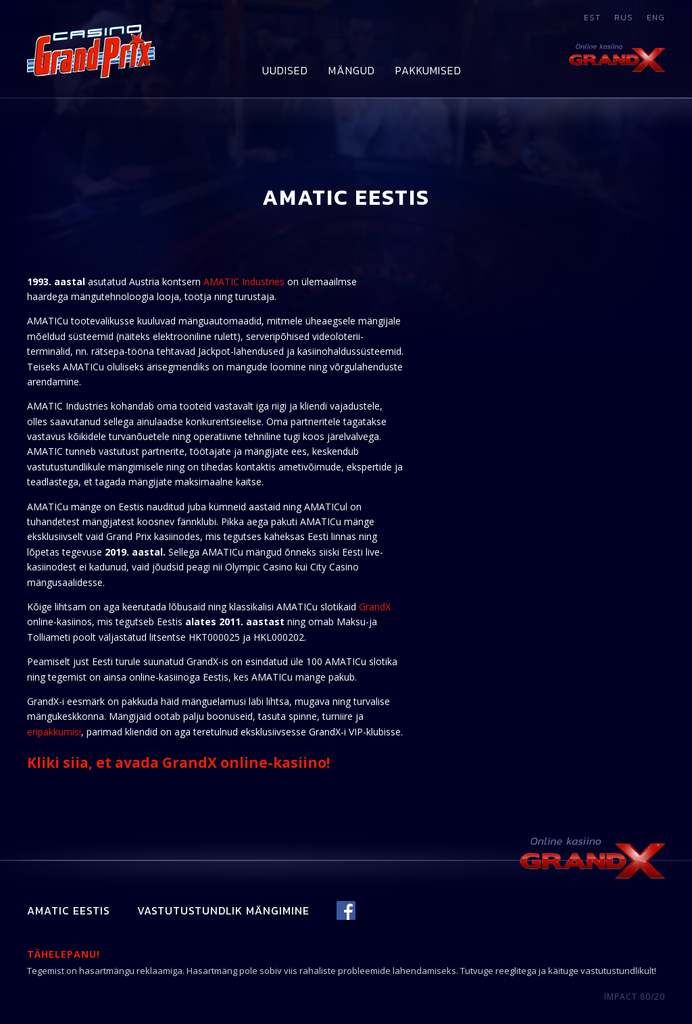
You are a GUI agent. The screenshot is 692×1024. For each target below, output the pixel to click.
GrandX (375, 606)
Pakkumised (428, 70)
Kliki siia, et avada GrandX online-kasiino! (178, 762)
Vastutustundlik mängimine (223, 910)
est (592, 17)
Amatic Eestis (68, 910)
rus (623, 17)
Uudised (285, 70)
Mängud (351, 70)
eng (656, 17)
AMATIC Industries (244, 281)
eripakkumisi (54, 731)
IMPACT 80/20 (634, 996)
